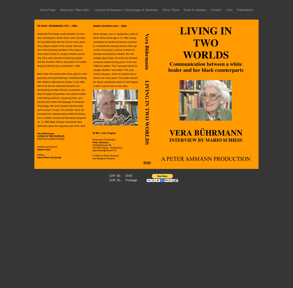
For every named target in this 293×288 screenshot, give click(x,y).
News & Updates (195, 10)
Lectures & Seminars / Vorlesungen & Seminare (126, 10)
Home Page (48, 10)
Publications (245, 10)
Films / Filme (171, 10)
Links (229, 10)
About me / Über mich (75, 10)
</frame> (165, 181)
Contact (216, 10)
